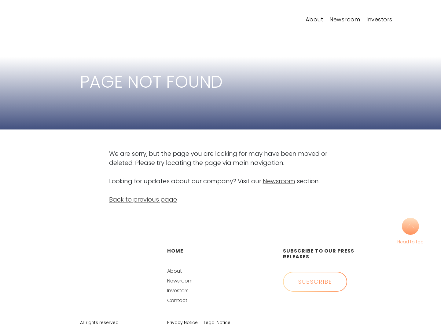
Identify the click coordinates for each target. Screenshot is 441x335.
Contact (177, 300)
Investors (379, 19)
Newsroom (344, 19)
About (314, 19)
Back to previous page (143, 199)
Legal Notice (217, 322)
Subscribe (315, 282)
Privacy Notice (182, 322)
